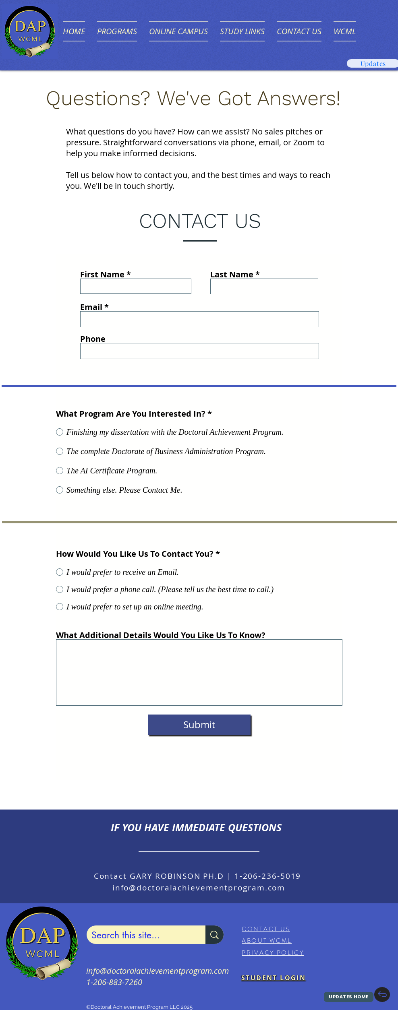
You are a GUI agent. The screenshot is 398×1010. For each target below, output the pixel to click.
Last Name (231, 275)
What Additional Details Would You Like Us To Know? (160, 635)
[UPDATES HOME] (348, 997)
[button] (117, 31)
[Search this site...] (140, 935)
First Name (102, 275)
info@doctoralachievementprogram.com (199, 887)
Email (91, 307)
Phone (93, 339)
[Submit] (199, 725)
